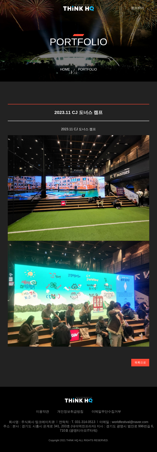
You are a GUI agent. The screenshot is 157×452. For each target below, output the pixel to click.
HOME (65, 69)
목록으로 (140, 362)
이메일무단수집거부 (106, 411)
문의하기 (137, 8)
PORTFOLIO (87, 69)
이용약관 (42, 411)
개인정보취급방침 (70, 411)
